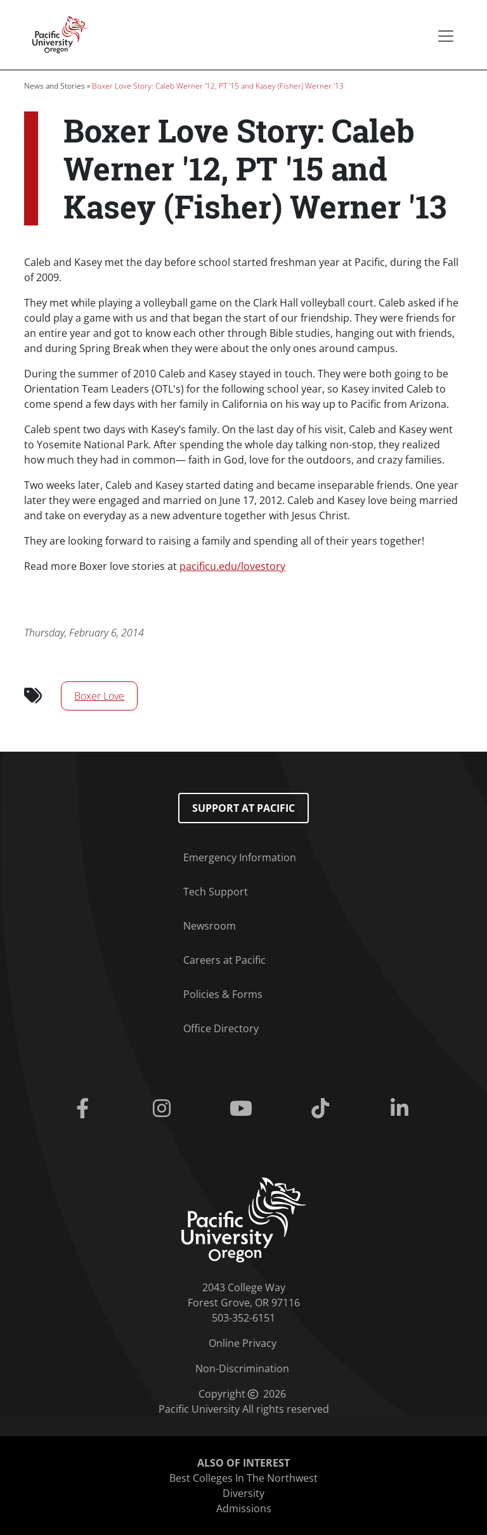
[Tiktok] (323, 1109)
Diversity (243, 1493)
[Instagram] (164, 1109)
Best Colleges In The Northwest (243, 1478)
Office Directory (221, 1028)
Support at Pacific (243, 808)
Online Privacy (242, 1343)
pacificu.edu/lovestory (232, 566)
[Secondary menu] (446, 36)
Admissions (243, 1508)
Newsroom (209, 926)
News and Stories (54, 85)
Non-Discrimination (242, 1368)
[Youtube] (243, 1109)
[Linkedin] (402, 1109)
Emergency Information (239, 857)
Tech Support (215, 892)
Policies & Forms (223, 994)
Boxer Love (99, 696)
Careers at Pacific (224, 960)
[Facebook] (84, 1109)
